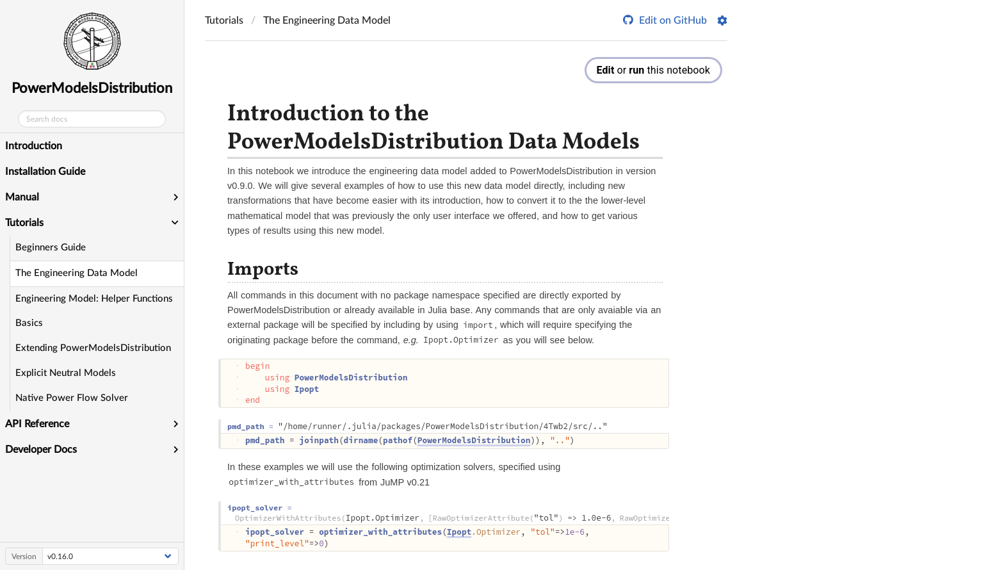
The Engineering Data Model (76, 273)
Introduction (33, 146)
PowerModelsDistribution (92, 88)
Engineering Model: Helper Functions (94, 299)
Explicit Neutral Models (65, 373)
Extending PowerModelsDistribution (93, 348)
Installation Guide (45, 172)
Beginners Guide (50, 247)
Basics (29, 323)
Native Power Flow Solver (71, 398)
